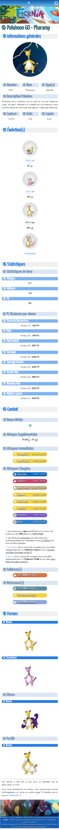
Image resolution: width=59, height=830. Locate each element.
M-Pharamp (30, 253)
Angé (5, 820)
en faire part (12, 795)
